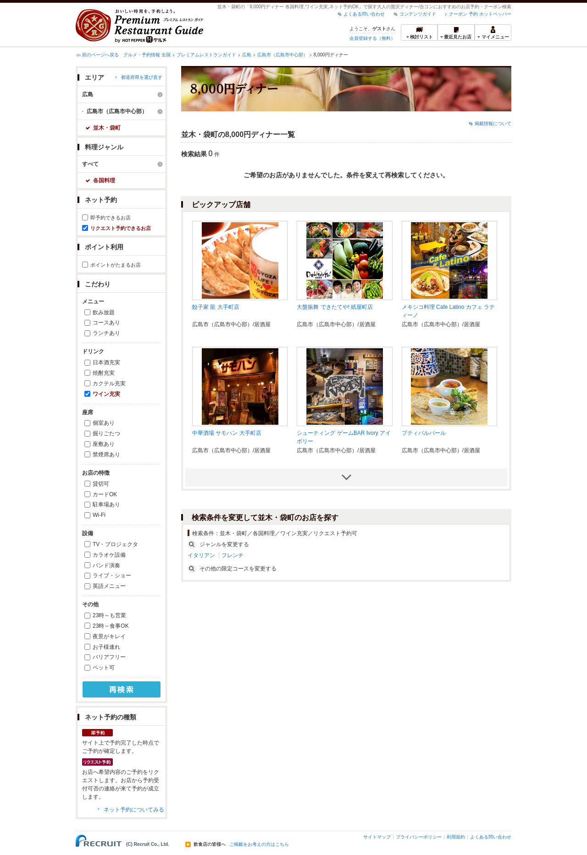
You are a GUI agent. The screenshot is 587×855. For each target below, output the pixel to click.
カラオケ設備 (109, 555)
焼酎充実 (104, 373)
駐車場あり (106, 504)
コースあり (106, 322)
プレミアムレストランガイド (206, 54)
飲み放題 (104, 312)
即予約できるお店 (110, 217)
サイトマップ (377, 836)
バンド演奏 (106, 565)
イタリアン (201, 555)
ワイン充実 (106, 394)
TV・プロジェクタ (115, 544)
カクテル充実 (109, 383)
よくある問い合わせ (364, 13)
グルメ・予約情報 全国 (147, 54)
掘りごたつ (106, 433)
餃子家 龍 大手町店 (215, 307)
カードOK (105, 494)
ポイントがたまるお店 (115, 265)
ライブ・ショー (112, 575)
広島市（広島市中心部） (282, 54)
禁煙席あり (106, 454)
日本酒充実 (106, 362)
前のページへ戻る (100, 54)
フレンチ (233, 555)
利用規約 (456, 836)
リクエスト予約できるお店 (120, 228)
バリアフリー (109, 657)
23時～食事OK (111, 626)
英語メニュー (109, 586)
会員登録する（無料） (372, 38)
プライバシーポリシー (419, 836)
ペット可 (104, 667)
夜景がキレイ (109, 636)
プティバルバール (424, 433)
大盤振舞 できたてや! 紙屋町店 (335, 307)
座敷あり (104, 444)
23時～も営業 (109, 615)
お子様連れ (106, 647)
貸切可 (101, 484)
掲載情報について (493, 123)
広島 (246, 54)
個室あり (104, 423)
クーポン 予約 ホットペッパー (480, 13)
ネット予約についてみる (134, 809)
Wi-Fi (99, 515)
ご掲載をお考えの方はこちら (259, 844)
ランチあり (106, 333)
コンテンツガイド (417, 13)
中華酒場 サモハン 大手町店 (226, 433)
